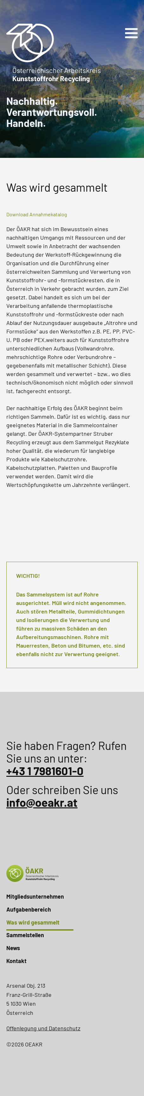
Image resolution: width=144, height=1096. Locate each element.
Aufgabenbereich (28, 909)
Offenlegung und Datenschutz (43, 1028)
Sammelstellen (25, 934)
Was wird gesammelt (32, 922)
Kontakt (16, 960)
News (13, 947)
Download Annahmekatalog (36, 214)
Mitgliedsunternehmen (35, 896)
